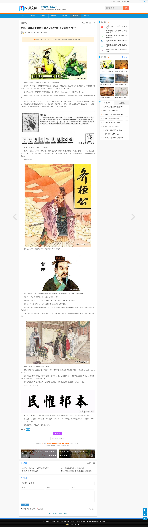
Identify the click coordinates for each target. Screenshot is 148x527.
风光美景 (86, 15)
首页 (22, 15)
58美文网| (60, 521)
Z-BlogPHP (89, 521)
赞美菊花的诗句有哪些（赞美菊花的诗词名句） (116, 50)
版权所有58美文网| (70, 521)
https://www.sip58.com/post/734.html (58, 443)
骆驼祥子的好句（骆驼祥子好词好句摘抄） (116, 27)
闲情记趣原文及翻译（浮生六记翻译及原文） (127, 97)
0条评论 (44, 32)
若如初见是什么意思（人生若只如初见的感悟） (116, 32)
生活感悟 (32, 15)
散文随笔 (75, 15)
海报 (57, 434)
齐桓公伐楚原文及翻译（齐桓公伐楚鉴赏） (73, 468)
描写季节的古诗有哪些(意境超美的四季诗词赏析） (116, 36)
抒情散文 (53, 15)
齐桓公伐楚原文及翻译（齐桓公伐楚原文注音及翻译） (77, 471)
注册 (125, 1)
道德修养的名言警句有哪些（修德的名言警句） (116, 41)
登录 (128, 1)
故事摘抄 (64, 15)
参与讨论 (91, 509)
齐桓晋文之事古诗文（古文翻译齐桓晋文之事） (36, 468)
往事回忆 (43, 15)
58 (25, 32)
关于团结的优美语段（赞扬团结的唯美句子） (116, 46)
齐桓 (28, 429)
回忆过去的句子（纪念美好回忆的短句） (111, 84)
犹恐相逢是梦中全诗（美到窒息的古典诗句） (127, 84)
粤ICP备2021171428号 (74, 524)
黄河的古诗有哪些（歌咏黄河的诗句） (110, 97)
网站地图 (79, 521)
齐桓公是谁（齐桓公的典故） (30, 471)
